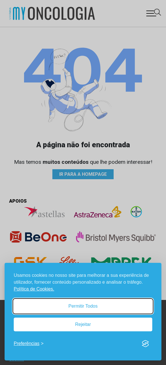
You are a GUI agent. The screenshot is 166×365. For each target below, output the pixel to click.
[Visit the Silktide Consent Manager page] (145, 343)
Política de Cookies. (34, 289)
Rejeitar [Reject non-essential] (83, 324)
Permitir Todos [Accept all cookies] (83, 306)
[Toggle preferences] (29, 343)
